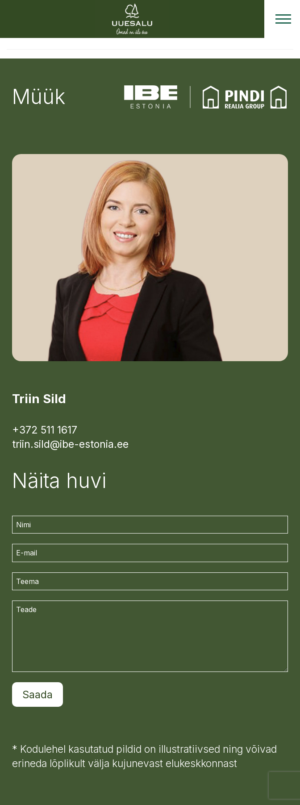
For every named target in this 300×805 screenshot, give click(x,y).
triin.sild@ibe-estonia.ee (70, 444)
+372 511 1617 (44, 430)
